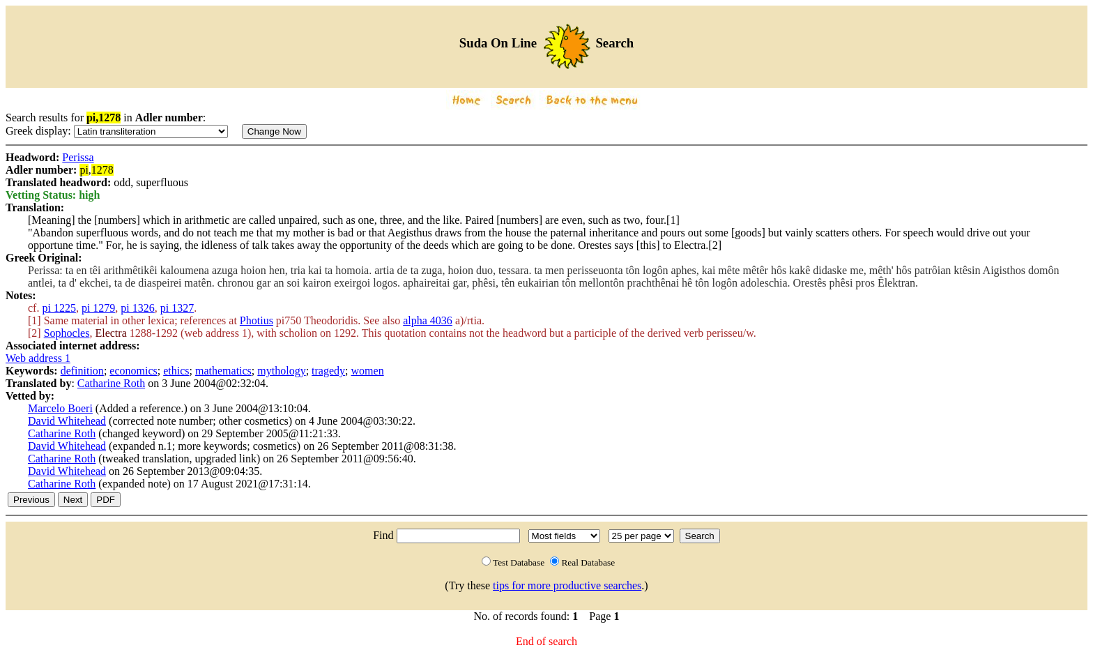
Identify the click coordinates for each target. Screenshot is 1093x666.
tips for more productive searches (567, 585)
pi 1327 (177, 308)
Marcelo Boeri (60, 408)
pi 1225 (58, 308)
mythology (281, 371)
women (367, 371)
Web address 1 (38, 358)
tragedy (328, 371)
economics (133, 371)
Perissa (77, 157)
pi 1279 (98, 308)
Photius (256, 320)
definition (82, 371)
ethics (176, 371)
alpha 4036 (427, 320)
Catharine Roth (111, 383)
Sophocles (67, 333)
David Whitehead (67, 421)
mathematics (223, 371)
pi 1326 (137, 308)
